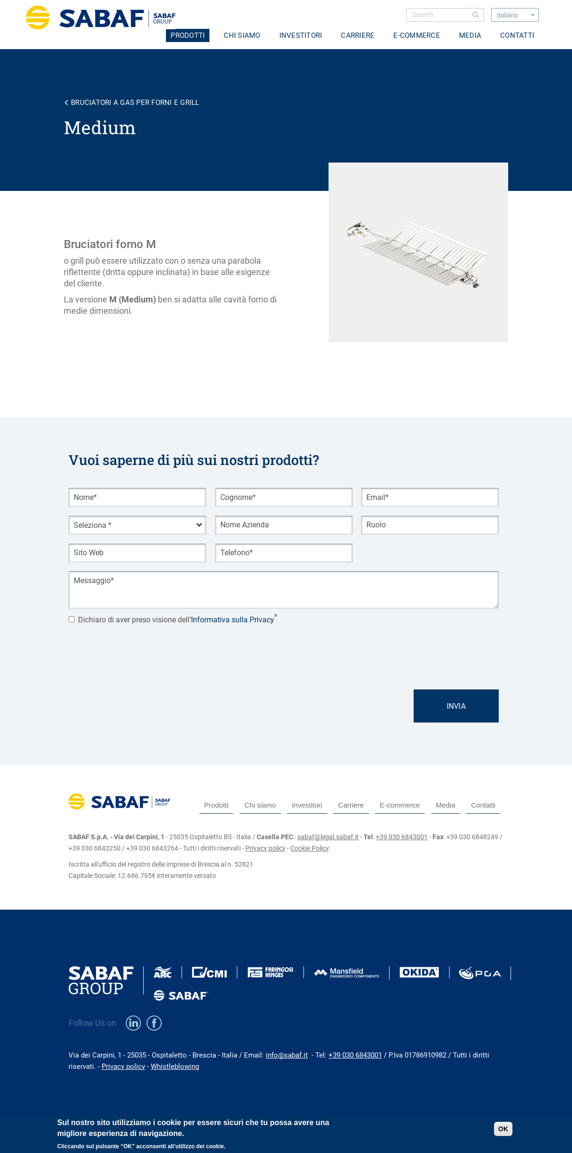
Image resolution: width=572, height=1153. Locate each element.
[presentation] (140, 647)
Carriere (357, 35)
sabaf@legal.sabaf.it (328, 837)
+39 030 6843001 (402, 837)
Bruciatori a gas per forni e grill (135, 102)
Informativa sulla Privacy (232, 619)
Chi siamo (242, 35)
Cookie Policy (309, 848)
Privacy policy (265, 848)
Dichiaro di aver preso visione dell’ (171, 619)
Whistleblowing (175, 1066)
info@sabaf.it (287, 1055)
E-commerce (416, 35)
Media (470, 35)
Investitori (300, 35)
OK (503, 1129)
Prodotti (188, 35)
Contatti (517, 35)
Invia (456, 706)
